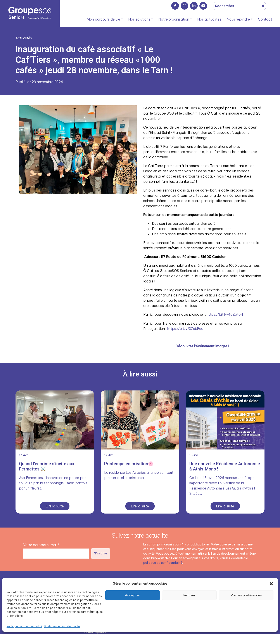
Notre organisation (173, 19)
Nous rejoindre (238, 19)
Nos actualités (209, 19)
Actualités (24, 38)
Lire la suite (55, 505)
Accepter (132, 595)
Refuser (189, 595)
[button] (271, 583)
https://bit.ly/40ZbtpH (226, 314)
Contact (265, 19)
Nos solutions (139, 19)
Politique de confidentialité (24, 626)
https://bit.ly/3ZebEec (186, 328)
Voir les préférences (246, 595)
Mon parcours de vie (103, 19)
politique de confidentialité (162, 562)
